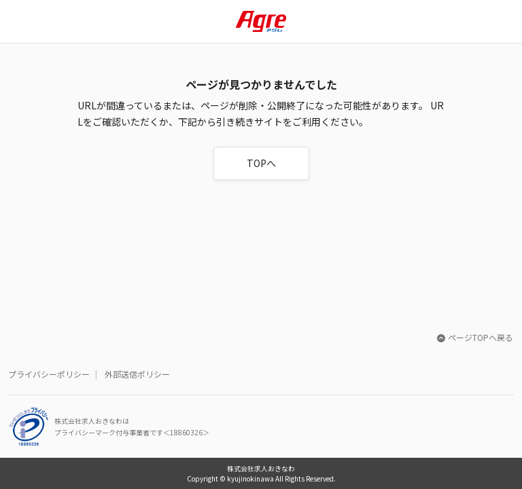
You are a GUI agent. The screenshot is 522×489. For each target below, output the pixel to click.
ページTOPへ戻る (475, 337)
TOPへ (261, 163)
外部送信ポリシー (137, 374)
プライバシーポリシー (49, 374)
